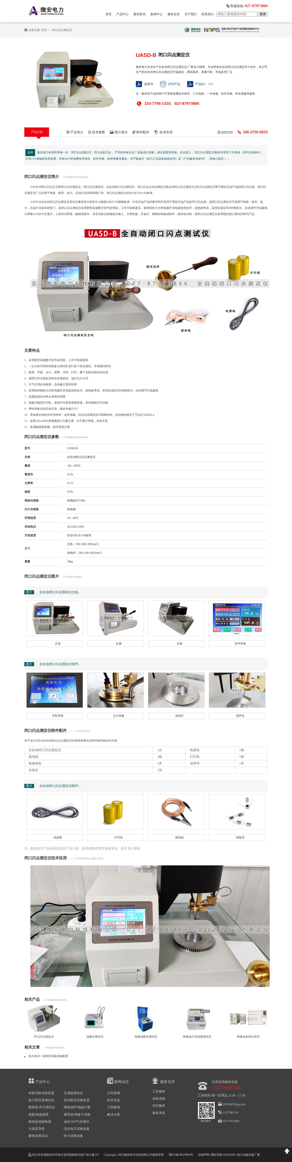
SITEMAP (229, 1154)
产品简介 (74, 132)
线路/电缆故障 (38, 1114)
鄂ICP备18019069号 (181, 1154)
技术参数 (96, 132)
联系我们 (208, 14)
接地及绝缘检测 (39, 1121)
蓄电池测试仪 (38, 1135)
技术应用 (163, 132)
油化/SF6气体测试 (76, 1121)
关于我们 (191, 14)
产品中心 (122, 14)
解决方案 (113, 1114)
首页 (108, 14)
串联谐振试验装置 (41, 1093)
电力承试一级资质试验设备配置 (48, 1056)
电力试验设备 (73, 1135)
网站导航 (216, 1154)
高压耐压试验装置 (77, 1100)
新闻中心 (156, 14)
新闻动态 (118, 1081)
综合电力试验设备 (77, 1128)
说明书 (144, 84)
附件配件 (140, 132)
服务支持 (173, 14)
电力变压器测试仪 (41, 1100)
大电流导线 (36, 1128)
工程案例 (113, 1107)
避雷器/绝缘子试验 (77, 1114)
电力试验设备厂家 (248, 1154)
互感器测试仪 (73, 1093)
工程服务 (158, 1091)
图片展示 (119, 132)
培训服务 (158, 1105)
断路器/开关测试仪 (41, 1107)
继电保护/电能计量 (77, 1107)
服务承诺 (158, 1113)
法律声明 (203, 1154)
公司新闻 (113, 1093)
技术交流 (113, 1100)
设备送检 (158, 1098)
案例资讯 (139, 14)
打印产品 (170, 84)
